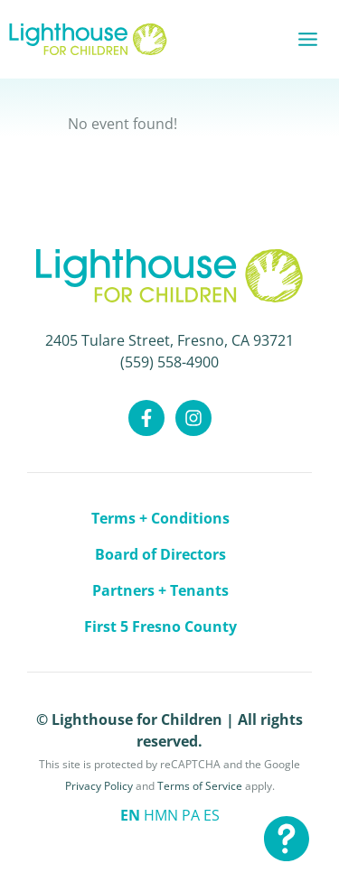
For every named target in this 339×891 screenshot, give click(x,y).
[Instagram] (193, 418)
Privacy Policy (99, 786)
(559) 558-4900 (169, 362)
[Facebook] (146, 418)
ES (211, 815)
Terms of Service (199, 786)
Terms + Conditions (160, 518)
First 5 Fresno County (160, 626)
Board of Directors (160, 554)
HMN (161, 815)
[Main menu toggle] (308, 39)
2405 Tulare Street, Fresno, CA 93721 (169, 340)
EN (130, 815)
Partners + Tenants (160, 590)
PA (191, 815)
